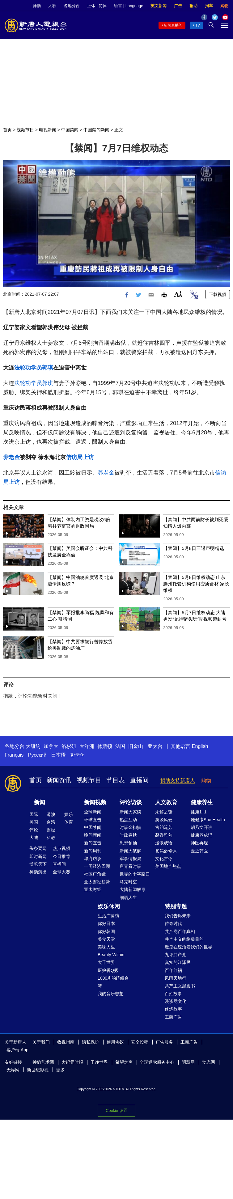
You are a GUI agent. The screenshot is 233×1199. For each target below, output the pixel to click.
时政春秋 (128, 835)
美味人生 (106, 946)
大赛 (52, 5)
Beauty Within (111, 954)
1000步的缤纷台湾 (113, 982)
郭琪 (47, 368)
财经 (51, 829)
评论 (33, 829)
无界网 (12, 1069)
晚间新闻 (92, 835)
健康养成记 (201, 835)
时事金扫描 (130, 827)
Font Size (178, 294)
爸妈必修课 (166, 850)
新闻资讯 (59, 780)
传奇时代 (173, 923)
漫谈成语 (163, 842)
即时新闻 (38, 856)
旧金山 (135, 746)
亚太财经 (92, 889)
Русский (37, 755)
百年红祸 (173, 970)
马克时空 (128, 881)
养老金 (11, 457)
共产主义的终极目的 (184, 939)
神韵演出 (38, 871)
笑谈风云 (163, 819)
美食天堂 (106, 939)
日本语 (58, 755)
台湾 (51, 822)
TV (197, 25)
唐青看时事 (130, 866)
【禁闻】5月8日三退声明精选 (193, 548)
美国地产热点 (168, 866)
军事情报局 (130, 858)
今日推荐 (61, 856)
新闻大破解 (130, 850)
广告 (178, 5)
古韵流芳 (163, 827)
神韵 (37, 5)
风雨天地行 (175, 978)
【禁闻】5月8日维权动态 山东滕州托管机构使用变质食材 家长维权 (196, 584)
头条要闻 (38, 848)
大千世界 (106, 962)
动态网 (208, 1062)
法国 (120, 746)
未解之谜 (163, 811)
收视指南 (65, 1042)
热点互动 (128, 819)
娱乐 (68, 814)
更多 (60, 1069)
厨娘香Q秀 (108, 970)
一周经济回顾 (97, 866)
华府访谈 (92, 858)
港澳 (51, 814)
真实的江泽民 (178, 962)
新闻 (39, 802)
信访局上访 (80, 457)
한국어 (77, 755)
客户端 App (17, 1049)
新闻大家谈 (130, 811)
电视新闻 (47, 129)
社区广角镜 (95, 874)
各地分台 (72, 5)
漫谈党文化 (175, 1001)
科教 (51, 837)
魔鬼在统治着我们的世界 (188, 946)
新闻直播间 (173, 25)
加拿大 (51, 746)
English (200, 746)
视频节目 (25, 129)
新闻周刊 (92, 850)
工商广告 (173, 1017)
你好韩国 (106, 931)
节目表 (115, 780)
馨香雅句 (163, 835)
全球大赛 (61, 871)
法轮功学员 (28, 368)
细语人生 (128, 897)
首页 (7, 129)
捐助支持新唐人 (177, 780)
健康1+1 (199, 811)
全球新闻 (92, 811)
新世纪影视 (38, 1069)
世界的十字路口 (135, 874)
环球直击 (92, 819)
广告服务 (164, 1042)
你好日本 (106, 923)
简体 (103, 5)
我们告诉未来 (178, 915)
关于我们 (41, 1042)
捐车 (209, 5)
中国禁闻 (69, 129)
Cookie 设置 (116, 1110)
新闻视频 (95, 802)
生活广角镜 (108, 915)
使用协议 (115, 1042)
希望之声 (124, 1062)
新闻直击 (92, 842)
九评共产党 (175, 954)
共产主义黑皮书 (180, 985)
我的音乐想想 (111, 993)
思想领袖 (128, 842)
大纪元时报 (72, 1062)
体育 (68, 822)
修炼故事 (173, 1009)
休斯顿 (104, 746)
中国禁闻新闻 (96, 129)
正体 (91, 5)
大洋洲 (86, 746)
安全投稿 (139, 1042)
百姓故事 (173, 993)
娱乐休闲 (109, 906)
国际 (33, 814)
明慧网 (188, 1062)
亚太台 (155, 746)
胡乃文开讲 (201, 827)
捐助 (193, 5)
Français (14, 755)
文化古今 (163, 858)
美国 (33, 822)
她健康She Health (208, 819)
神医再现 (199, 842)
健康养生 (202, 802)
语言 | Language (128, 5)
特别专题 (176, 906)
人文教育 (166, 802)
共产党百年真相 (180, 931)
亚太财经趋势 (97, 881)
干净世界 (99, 1062)
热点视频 (61, 848)
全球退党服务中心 (157, 1062)
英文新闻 (158, 5)
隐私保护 (90, 1042)
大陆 (33, 837)
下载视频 (217, 294)
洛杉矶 (68, 746)
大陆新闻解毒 (133, 889)
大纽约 (33, 746)
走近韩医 (199, 850)
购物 (224, 5)
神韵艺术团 (43, 1062)
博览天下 (38, 864)
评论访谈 (131, 802)
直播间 (139, 780)
